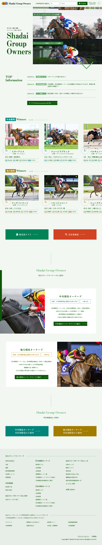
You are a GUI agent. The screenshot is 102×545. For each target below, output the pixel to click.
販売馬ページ (51, 522)
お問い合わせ (70, 489)
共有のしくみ (70, 464)
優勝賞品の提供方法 (71, 477)
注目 (6, 464)
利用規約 (94, 536)
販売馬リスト (39, 464)
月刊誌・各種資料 (52, 526)
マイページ (8, 522)
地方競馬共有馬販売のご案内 (44, 506)
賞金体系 (68, 471)
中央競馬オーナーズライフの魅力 (45, 477)
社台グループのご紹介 (11, 499)
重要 (6, 468)
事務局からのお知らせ (32, 522)
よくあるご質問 (70, 484)
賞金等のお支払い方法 (72, 474)
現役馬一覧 (8, 487)
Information (9, 461)
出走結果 (38, 471)
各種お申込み (30, 526)
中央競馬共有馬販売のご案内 (44, 480)
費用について (70, 468)
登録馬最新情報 (72, 522)
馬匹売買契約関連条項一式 (73, 480)
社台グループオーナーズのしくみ (77, 461)
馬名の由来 (8, 490)
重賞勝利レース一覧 (41, 474)
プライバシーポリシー (84, 536)
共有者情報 (71, 526)
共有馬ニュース (9, 474)
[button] (86, 65)
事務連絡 (8, 477)
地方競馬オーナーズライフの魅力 (45, 503)
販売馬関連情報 (10, 471)
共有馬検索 (9, 483)
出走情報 (38, 468)
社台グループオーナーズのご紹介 (16, 496)
